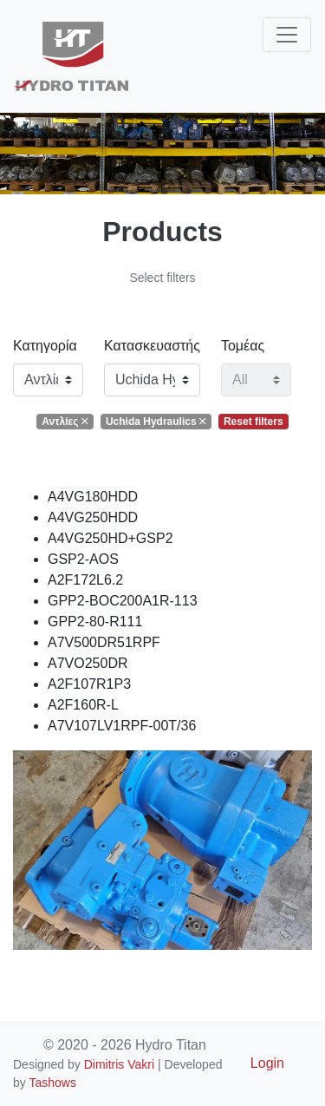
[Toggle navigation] (287, 34)
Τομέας (242, 345)
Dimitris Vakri (119, 1064)
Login (267, 1063)
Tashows (52, 1083)
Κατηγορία (45, 345)
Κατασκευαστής (152, 345)
